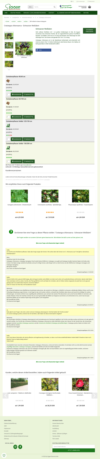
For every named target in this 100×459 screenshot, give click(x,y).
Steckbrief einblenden (89, 30)
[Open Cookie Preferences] (4, 455)
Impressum (7, 428)
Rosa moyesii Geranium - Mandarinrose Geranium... (80, 394)
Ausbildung (55, 428)
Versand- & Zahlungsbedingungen (34, 13)
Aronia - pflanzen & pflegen (59, 433)
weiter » (19, 21)
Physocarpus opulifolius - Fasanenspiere (80, 205)
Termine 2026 (56, 436)
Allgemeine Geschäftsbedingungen (68, 13)
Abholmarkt (55, 426)
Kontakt (51, 13)
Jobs (5, 13)
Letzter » (26, 21)
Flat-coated (55, 438)
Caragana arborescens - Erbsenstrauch (19, 205)
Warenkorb (16, 94)
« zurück (13, 21)
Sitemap (6, 438)
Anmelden (47, 179)
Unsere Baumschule (58, 423)
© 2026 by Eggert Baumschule (50, 456)
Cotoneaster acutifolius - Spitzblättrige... (50, 205)
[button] (43, 50)
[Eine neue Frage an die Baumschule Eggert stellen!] (50, 243)
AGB (5, 426)
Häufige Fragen (15, 13)
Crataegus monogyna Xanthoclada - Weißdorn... (50, 394)
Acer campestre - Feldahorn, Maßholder (19, 393)
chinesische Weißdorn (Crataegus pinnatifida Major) (53, 323)
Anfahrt (54, 431)
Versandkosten (27, 165)
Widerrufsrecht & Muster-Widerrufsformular (16, 436)
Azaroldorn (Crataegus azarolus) (25, 323)
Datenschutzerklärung (10, 423)
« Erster (7, 21)
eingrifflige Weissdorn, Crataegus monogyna (19, 346)
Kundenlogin (81, 1)
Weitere (86, 13)
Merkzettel (91, 1)
